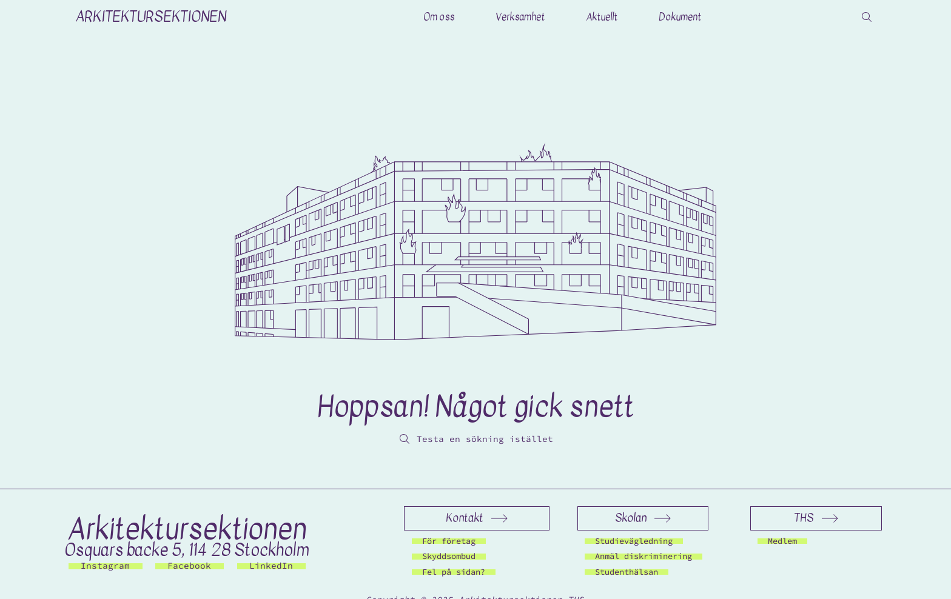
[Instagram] (106, 566)
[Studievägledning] (634, 541)
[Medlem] (782, 541)
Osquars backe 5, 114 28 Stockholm (186, 550)
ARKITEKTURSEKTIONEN (150, 16)
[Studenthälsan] (626, 572)
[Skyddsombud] (449, 556)
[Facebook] (189, 566)
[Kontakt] (476, 518)
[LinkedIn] (271, 566)
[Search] (866, 17)
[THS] (816, 518)
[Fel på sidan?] (454, 572)
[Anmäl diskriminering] (643, 556)
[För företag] (449, 541)
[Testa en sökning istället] (475, 439)
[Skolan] (643, 518)
